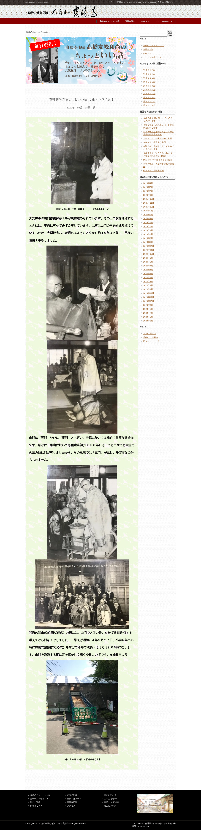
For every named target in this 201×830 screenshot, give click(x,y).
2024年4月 (148, 277)
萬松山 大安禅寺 (150, 337)
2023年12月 (148, 293)
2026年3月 (148, 187)
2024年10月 (148, 254)
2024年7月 (148, 266)
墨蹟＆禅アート (74, 798)
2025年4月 (148, 230)
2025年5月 (148, 226)
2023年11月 (148, 297)
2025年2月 (148, 238)
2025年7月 (148, 218)
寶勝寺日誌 (72, 802)
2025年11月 (148, 203)
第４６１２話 (149, 93)
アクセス (71, 806)
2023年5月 (148, 321)
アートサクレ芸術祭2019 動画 (157, 138)
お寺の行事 (72, 795)
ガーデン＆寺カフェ (163, 21)
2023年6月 (148, 317)
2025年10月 (148, 207)
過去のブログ (110, 806)
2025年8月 (148, 214)
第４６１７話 (149, 74)
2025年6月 (148, 222)
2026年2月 (148, 191)
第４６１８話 (149, 70)
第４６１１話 (149, 97)
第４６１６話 (149, 78)
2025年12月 (148, 199)
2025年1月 (148, 242)
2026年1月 (148, 195)
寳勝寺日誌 (130, 21)
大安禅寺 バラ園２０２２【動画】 (158, 160)
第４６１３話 (149, 90)
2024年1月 (148, 289)
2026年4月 (148, 183)
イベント (145, 21)
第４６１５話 (149, 82)
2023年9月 (148, 305)
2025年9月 (148, 211)
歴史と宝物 (35, 802)
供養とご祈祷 (36, 806)
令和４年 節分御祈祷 (153, 170)
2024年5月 (148, 273)
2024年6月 (148, 269)
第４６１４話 (149, 86)
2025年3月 (148, 234)
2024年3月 (148, 281)
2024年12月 (148, 246)
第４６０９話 (149, 105)
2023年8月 (148, 309)
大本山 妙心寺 (149, 333)
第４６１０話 (149, 101)
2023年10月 (148, 301)
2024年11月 (148, 250)
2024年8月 (148, 262)
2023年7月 (148, 313)
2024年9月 (148, 258)
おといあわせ (110, 795)
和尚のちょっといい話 (109, 21)
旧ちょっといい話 (151, 341)
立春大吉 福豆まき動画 (154, 142)
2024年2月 (148, 285)
